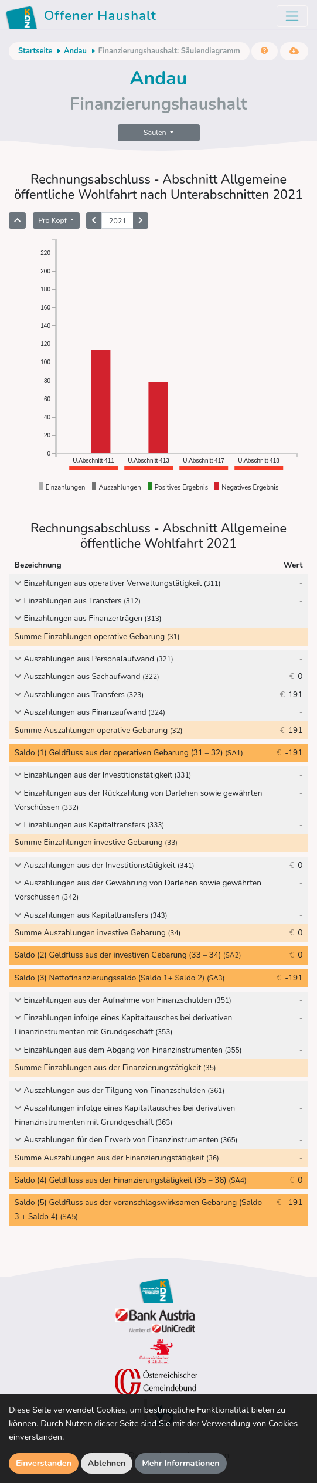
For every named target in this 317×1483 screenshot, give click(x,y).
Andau (75, 51)
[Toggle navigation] (292, 16)
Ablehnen (107, 1463)
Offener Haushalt (82, 17)
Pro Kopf (53, 220)
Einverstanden (43, 1463)
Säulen (156, 132)
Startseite (35, 51)
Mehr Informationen (181, 1463)
